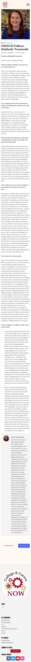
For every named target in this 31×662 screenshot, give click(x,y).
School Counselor (6, 620)
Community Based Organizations (9, 628)
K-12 (3, 624)
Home (3, 606)
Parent (3, 631)
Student (3, 633)
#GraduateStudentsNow (7, 642)
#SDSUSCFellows (6, 640)
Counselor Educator (6, 622)
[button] (28, 4)
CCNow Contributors (8, 52)
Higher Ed (4, 626)
